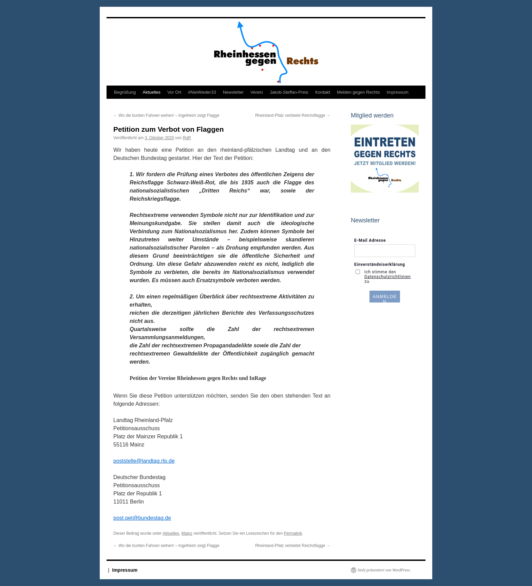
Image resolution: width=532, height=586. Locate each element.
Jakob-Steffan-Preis (289, 92)
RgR (187, 137)
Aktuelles (151, 92)
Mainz (187, 533)
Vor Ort (174, 92)
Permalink (293, 533)
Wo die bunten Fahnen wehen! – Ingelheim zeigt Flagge (166, 115)
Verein (256, 92)
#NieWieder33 (202, 92)
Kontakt (322, 92)
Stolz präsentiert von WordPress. (384, 570)
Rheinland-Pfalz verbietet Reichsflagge (292, 115)
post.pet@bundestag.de (142, 518)
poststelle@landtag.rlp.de (144, 461)
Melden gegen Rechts (358, 92)
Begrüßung (125, 92)
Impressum (397, 92)
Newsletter (233, 92)
